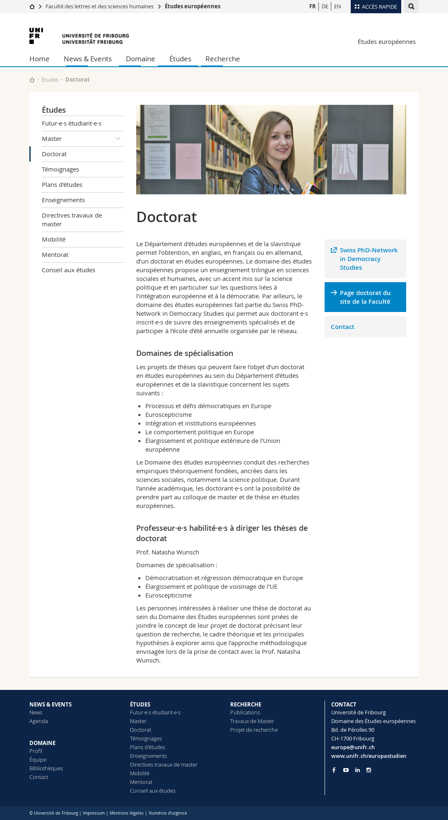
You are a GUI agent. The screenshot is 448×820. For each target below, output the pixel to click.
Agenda (38, 721)
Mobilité (53, 239)
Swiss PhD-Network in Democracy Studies (369, 259)
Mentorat (55, 254)
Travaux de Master (252, 721)
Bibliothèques (46, 768)
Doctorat (54, 154)
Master (83, 138)
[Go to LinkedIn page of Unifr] (357, 770)
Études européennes (192, 6)
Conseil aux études (68, 270)
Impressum (94, 813)
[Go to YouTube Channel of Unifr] (346, 770)
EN (337, 6)
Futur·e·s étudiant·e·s (71, 123)
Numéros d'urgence (168, 813)
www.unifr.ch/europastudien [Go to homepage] (368, 756)
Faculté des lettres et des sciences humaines (100, 6)
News (35, 712)
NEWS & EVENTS (50, 704)
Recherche (222, 58)
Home (39, 58)
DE (325, 6)
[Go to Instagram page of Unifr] (368, 770)
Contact (342, 326)
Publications (245, 712)
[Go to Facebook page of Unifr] (334, 770)
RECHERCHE (245, 704)
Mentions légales (127, 813)
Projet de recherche (254, 729)
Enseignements (63, 200)
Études (180, 58)
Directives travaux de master (72, 219)
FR (312, 6)
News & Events (88, 58)
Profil (35, 751)
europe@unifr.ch (353, 747)
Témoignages (60, 169)
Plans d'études (62, 184)
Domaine (140, 58)
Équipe (37, 759)
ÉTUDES (140, 704)
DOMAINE (42, 743)
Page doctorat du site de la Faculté (365, 297)
